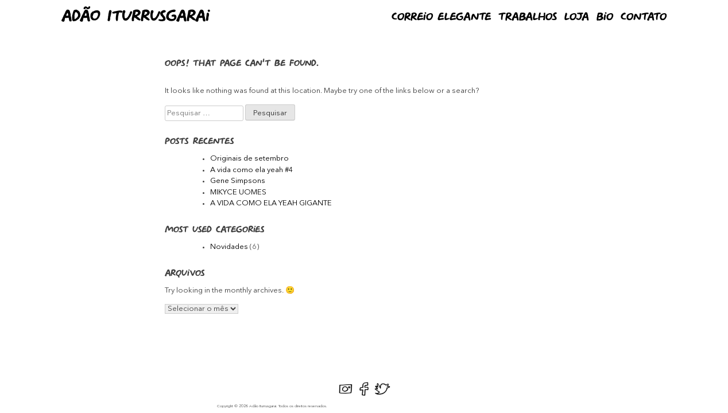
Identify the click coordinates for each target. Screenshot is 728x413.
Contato (644, 17)
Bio (605, 17)
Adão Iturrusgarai (135, 17)
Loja (576, 17)
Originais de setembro (249, 158)
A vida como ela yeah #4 (251, 170)
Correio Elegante (441, 17)
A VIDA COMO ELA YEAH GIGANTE (271, 203)
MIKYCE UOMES (238, 192)
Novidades (229, 247)
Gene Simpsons (237, 181)
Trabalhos (527, 17)
